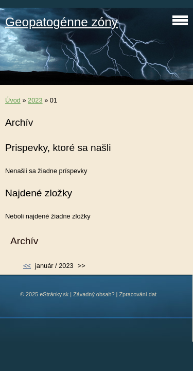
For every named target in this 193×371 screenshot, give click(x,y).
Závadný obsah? (93, 294)
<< (27, 265)
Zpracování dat (137, 294)
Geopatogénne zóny (61, 22)
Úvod (13, 100)
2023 (35, 100)
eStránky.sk (54, 294)
